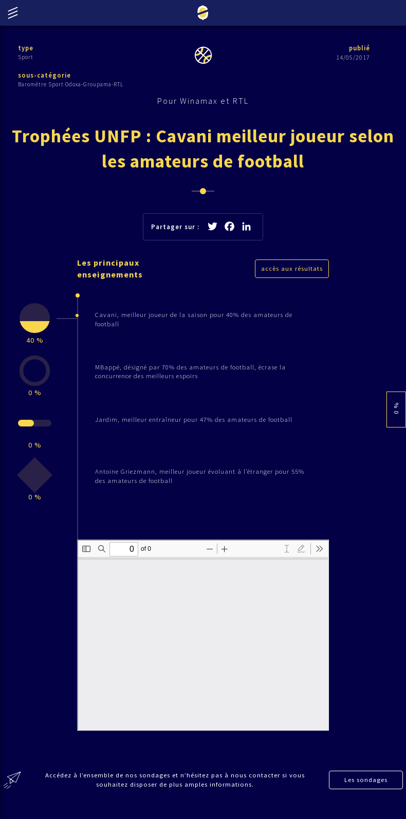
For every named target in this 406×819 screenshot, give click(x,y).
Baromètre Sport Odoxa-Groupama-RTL (70, 84)
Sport (25, 57)
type (26, 48)
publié (358, 48)
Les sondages (366, 789)
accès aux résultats (292, 271)
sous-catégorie (44, 75)
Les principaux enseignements (111, 271)
